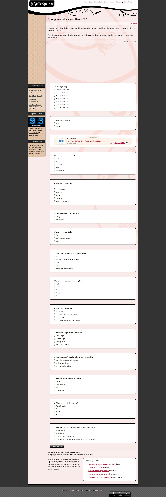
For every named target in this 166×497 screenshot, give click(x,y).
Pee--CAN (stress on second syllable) (67, 320)
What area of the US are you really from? (102, 464)
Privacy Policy (80, 490)
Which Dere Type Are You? (35, 91)
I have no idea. (60, 390)
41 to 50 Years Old (61, 102)
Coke (56, 241)
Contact (88, 490)
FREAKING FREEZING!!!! (63, 268)
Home (113, 494)
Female (57, 126)
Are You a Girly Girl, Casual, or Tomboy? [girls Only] (35, 106)
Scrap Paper (59, 433)
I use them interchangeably (64, 436)
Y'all (56, 284)
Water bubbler (59, 415)
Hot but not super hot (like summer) (66, 259)
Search (120, 494)
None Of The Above (61, 201)
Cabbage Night (60, 342)
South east (58, 162)
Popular (118, 2)
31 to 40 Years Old (61, 99)
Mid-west (58, 165)
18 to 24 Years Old (61, 93)
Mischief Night (59, 339)
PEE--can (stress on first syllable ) (66, 314)
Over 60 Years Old (61, 108)
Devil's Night (59, 336)
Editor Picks (128, 2)
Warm (57, 256)
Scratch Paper (59, 430)
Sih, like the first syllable (63, 366)
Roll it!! (57, 387)
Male (56, 123)
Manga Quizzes (120, 143)
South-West (59, 171)
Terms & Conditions (68, 490)
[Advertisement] (92, 60)
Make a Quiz (88, 2)
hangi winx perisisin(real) (33, 100)
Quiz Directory (109, 2)
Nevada (57, 195)
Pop (56, 235)
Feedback (134, 23)
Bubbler (57, 412)
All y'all (57, 287)
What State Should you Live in (98, 471)
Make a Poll (98, 2)
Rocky (57, 217)
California (58, 198)
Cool (56, 262)
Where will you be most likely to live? (100, 477)
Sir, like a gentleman (61, 363)
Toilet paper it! (59, 384)
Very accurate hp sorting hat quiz (99, 474)
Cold (56, 265)
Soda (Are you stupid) (62, 238)
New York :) (58, 192)
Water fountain (59, 406)
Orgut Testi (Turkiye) (35, 96)
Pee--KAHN (59, 317)
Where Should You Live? (96, 467)
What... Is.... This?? (61, 345)
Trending (126, 494)
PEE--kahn (58, 311)
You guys (58, 293)
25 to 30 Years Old (61, 96)
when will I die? (33, 133)
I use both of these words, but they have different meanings (74, 439)
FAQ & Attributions (98, 490)
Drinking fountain (60, 409)
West (56, 168)
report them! (37, 151)
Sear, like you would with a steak (66, 360)
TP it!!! (57, 381)
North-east (58, 159)
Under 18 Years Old (61, 90)
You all (57, 296)
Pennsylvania (59, 189)
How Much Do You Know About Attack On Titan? (84, 141)
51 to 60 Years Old (61, 105)
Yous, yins (58, 290)
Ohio (56, 186)
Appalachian (59, 219)
